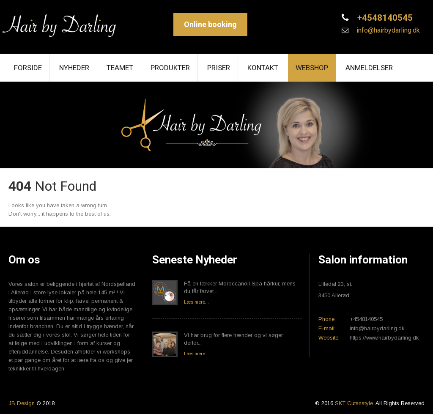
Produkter (170, 67)
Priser (218, 67)
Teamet (120, 67)
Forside (28, 67)
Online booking (210, 24)
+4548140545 (384, 18)
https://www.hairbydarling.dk (384, 337)
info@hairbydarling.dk (387, 30)
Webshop (312, 67)
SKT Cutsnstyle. (355, 403)
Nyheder (74, 67)
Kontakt (262, 67)
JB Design (21, 403)
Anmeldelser (369, 67)
